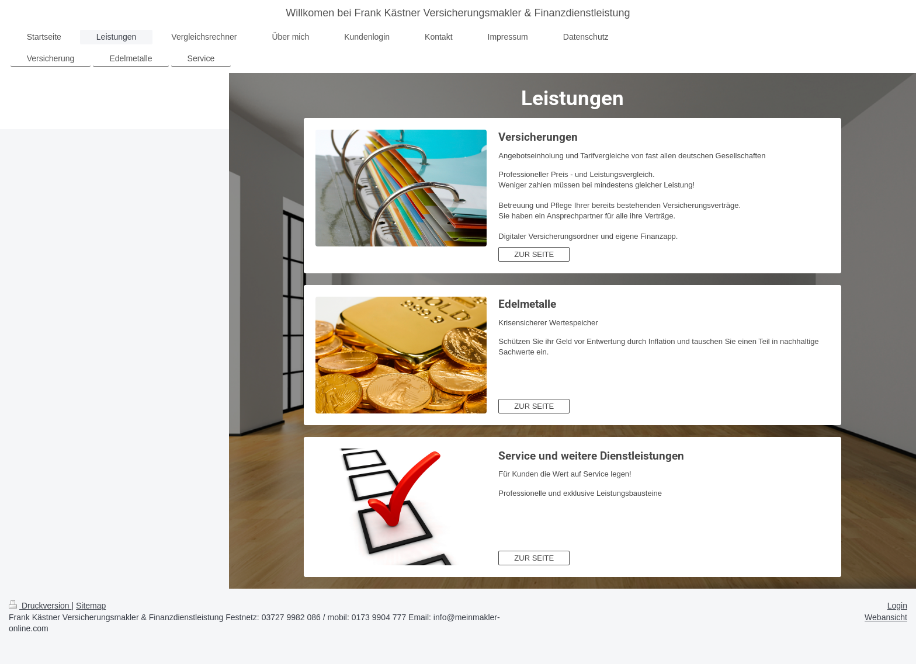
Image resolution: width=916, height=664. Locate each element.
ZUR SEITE (534, 254)
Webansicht (886, 617)
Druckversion (40, 605)
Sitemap (91, 605)
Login (897, 605)
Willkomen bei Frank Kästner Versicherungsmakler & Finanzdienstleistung (458, 13)
